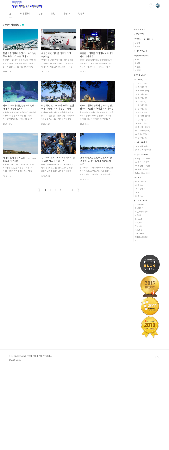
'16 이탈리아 (140, 272)
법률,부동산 (139, 317)
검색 (151, 5)
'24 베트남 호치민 (141, 230)
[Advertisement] (150, 64)
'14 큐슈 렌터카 (141, 196)
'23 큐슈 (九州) (141, 167)
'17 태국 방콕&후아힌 (143, 233)
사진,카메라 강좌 (141, 295)
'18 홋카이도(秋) (141, 178)
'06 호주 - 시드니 (141, 253)
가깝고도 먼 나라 (140, 163)
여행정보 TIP (139, 117)
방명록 (81, 13)
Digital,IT (138, 302)
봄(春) (137, 143)
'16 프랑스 (139, 279)
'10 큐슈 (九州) (141, 207)
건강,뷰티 (138, 309)
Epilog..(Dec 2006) (142, 256)
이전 (39, 190)
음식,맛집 (138, 306)
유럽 (53, 13)
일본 (40, 13)
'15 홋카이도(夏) (141, 188)
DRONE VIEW (140, 158)
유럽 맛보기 (138, 261)
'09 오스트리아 (140, 265)
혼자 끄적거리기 (140, 284)
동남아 (67, 13)
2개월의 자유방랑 (141, 238)
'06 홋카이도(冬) (141, 221)
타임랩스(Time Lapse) (143, 122)
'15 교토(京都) (140, 185)
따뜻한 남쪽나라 (140, 226)
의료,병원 (138, 313)
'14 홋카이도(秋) (141, 192)
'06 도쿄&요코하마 (142, 217)
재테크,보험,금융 (141, 320)
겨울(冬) (138, 154)
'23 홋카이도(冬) (141, 170)
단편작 (137, 126)
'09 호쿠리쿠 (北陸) (142, 210)
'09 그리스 (139, 268)
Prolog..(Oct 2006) (142, 242)
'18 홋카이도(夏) (141, 181)
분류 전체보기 (139, 113)
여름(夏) (138, 146)
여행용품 (138, 299)
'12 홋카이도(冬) (141, 203)
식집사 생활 (139, 288)
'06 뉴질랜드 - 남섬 (142, 249)
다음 (78, 190)
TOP (157, 440)
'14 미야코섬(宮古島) (143, 199)
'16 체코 (138, 276)
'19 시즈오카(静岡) (142, 174)
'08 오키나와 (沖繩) (142, 214)
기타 (136, 324)
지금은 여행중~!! (140, 134)
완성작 (137, 130)
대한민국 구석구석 (141, 139)
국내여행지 (25, 13)
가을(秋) (138, 150)
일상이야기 (139, 291)
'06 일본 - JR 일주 (142, 245)
